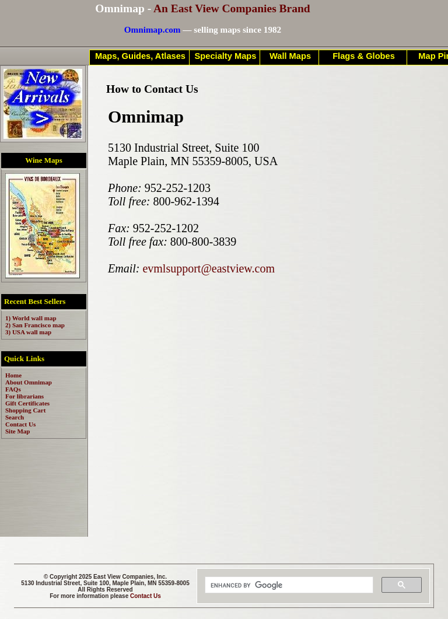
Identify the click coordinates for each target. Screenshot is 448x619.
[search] (288, 585)
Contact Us (145, 596)
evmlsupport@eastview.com (208, 268)
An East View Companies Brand (231, 8)
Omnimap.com (152, 29)
